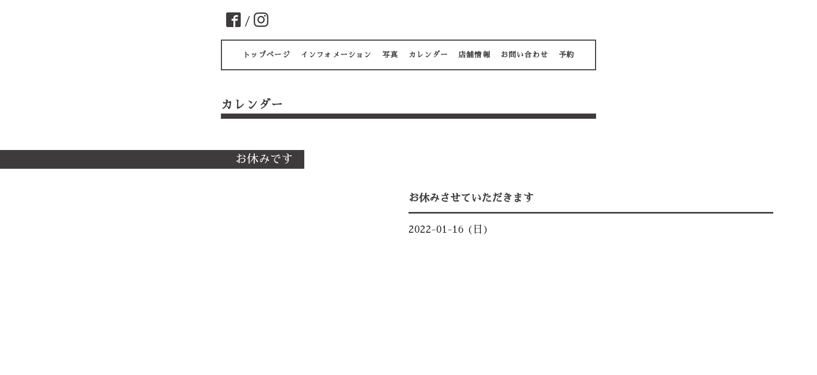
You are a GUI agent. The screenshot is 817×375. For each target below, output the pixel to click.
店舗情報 (474, 54)
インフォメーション (336, 54)
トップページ (266, 54)
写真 (390, 54)
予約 (566, 54)
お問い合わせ (524, 54)
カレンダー (428, 54)
